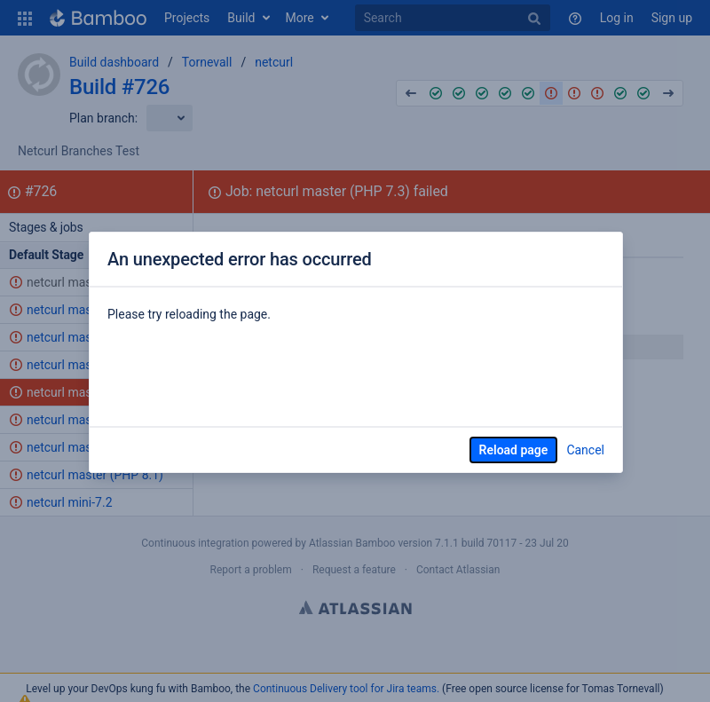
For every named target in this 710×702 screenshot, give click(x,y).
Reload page (513, 450)
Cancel (585, 450)
